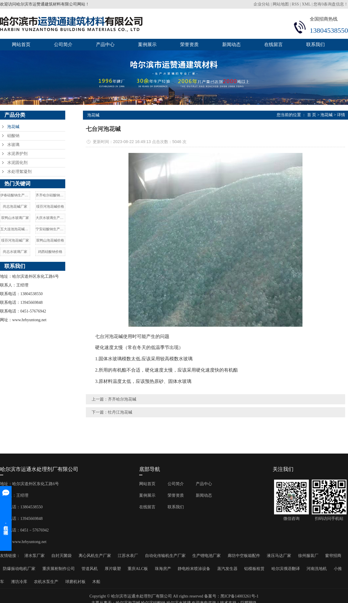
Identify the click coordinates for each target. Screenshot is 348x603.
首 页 (311, 115)
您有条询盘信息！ (330, 4)
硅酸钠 (13, 136)
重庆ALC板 (138, 569)
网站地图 (281, 4)
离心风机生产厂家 (95, 555)
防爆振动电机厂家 (19, 569)
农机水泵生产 (46, 582)
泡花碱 (13, 127)
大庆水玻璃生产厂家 (50, 218)
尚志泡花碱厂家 (15, 206)
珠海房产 (163, 569)
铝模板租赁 (254, 569)
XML (306, 4)
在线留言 (273, 44)
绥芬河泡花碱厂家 (15, 240)
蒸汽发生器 (227, 569)
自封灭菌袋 (61, 555)
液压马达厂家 (279, 555)
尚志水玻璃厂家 (15, 252)
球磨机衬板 (75, 582)
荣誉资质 (189, 44)
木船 (96, 582)
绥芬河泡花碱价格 (50, 206)
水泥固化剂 (17, 162)
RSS (295, 4)
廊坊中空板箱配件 (244, 555)
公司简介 (63, 44)
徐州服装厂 (308, 555)
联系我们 (315, 44)
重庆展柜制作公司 (58, 569)
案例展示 (147, 44)
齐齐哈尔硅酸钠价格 (50, 195)
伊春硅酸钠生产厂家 (15, 195)
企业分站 (261, 4)
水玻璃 (13, 144)
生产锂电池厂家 (206, 555)
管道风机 (89, 569)
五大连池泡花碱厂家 (15, 229)
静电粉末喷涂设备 (194, 569)
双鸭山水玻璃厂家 (15, 218)
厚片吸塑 (113, 569)
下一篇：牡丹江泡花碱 (112, 412)
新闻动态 (231, 44)
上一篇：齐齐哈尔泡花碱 (114, 399)
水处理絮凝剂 (19, 171)
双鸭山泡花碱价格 (50, 240)
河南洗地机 (317, 569)
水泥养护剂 (17, 153)
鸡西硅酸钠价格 (50, 252)
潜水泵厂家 (34, 555)
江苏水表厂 (128, 555)
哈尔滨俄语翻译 (285, 569)
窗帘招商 (333, 555)
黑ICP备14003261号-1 (239, 596)
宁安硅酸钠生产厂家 (50, 229)
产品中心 (105, 44)
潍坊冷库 (19, 582)
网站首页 (21, 44)
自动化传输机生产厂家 (165, 555)
